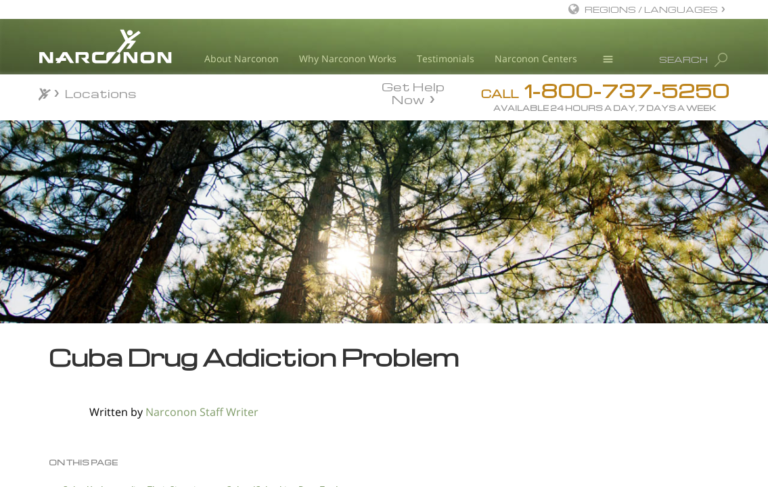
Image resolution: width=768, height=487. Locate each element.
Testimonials (445, 58)
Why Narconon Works (348, 58)
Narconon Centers (536, 58)
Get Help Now (413, 92)
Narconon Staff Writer (201, 411)
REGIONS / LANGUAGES (651, 9)
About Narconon (241, 58)
